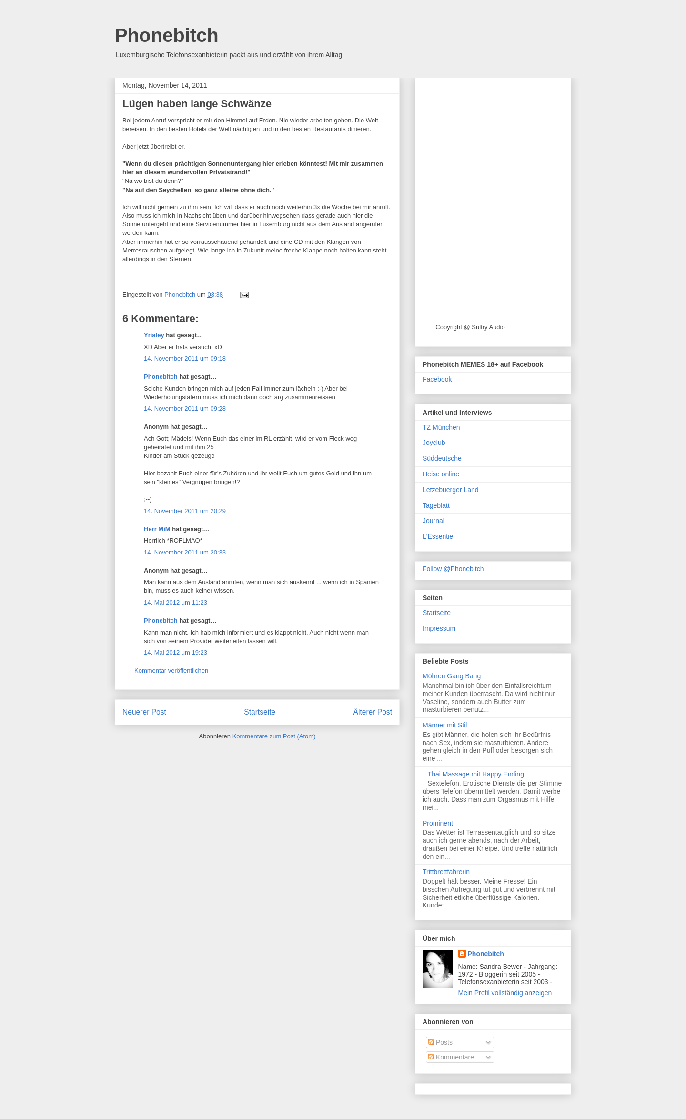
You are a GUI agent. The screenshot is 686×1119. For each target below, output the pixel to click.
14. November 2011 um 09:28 (185, 408)
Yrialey (154, 335)
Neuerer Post (144, 712)
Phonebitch (167, 35)
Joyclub (434, 442)
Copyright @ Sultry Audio (469, 327)
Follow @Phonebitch (453, 569)
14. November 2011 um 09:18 (185, 358)
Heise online (441, 474)
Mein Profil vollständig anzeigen (505, 993)
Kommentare (451, 1057)
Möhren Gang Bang (452, 676)
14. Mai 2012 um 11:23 (175, 602)
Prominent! (439, 823)
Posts (440, 1042)
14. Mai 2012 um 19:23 (175, 652)
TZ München (441, 427)
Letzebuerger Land (451, 490)
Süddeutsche (442, 458)
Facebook (437, 379)
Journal (433, 520)
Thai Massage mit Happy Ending (476, 774)
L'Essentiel (438, 536)
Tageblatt (436, 505)
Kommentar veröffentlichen (171, 670)
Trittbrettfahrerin (446, 872)
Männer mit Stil (445, 725)
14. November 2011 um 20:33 (185, 552)
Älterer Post (372, 712)
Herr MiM (157, 529)
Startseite (259, 712)
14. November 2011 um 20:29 (185, 510)
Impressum (439, 628)
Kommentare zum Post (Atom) (274, 736)
